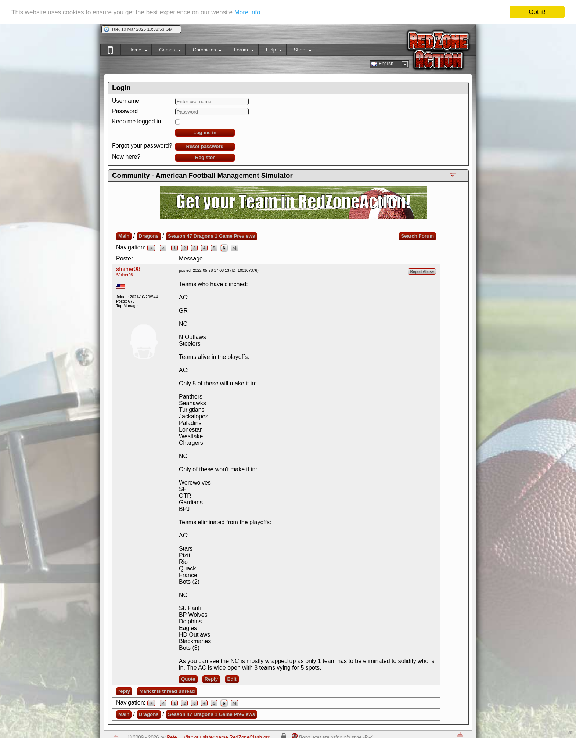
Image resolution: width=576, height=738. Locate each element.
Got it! (537, 11)
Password (125, 111)
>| (234, 248)
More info (247, 11)
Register (205, 157)
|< (151, 248)
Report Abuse (422, 271)
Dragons (149, 236)
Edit (232, 679)
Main (123, 236)
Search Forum (417, 236)
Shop (299, 51)
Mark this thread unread (167, 691)
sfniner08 (128, 269)
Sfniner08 (124, 275)
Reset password (205, 146)
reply (124, 691)
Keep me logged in (136, 121)
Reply (211, 679)
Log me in (204, 132)
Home (133, 51)
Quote (188, 679)
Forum (240, 51)
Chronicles (203, 51)
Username (125, 101)
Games (166, 51)
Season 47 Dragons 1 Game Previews (211, 236)
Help (270, 51)
